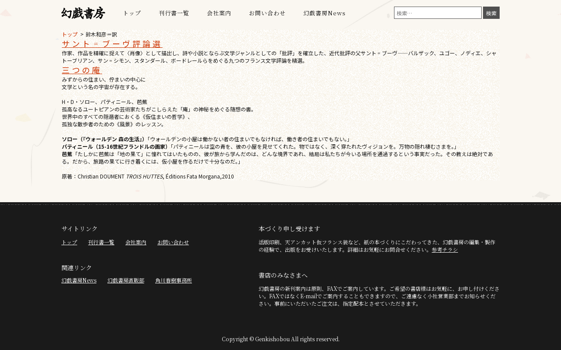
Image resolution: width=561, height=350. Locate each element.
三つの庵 (82, 69)
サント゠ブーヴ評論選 (112, 43)
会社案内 (219, 13)
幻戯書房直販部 (125, 280)
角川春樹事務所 (173, 280)
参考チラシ (445, 249)
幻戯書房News (324, 13)
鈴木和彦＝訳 (101, 34)
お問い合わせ (267, 13)
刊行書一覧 (174, 13)
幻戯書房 (83, 13)
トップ (132, 13)
